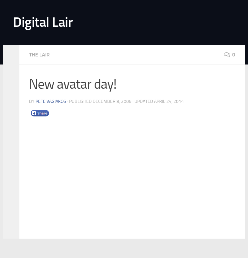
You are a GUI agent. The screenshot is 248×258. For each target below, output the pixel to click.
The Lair (39, 55)
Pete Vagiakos (51, 101)
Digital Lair (43, 22)
